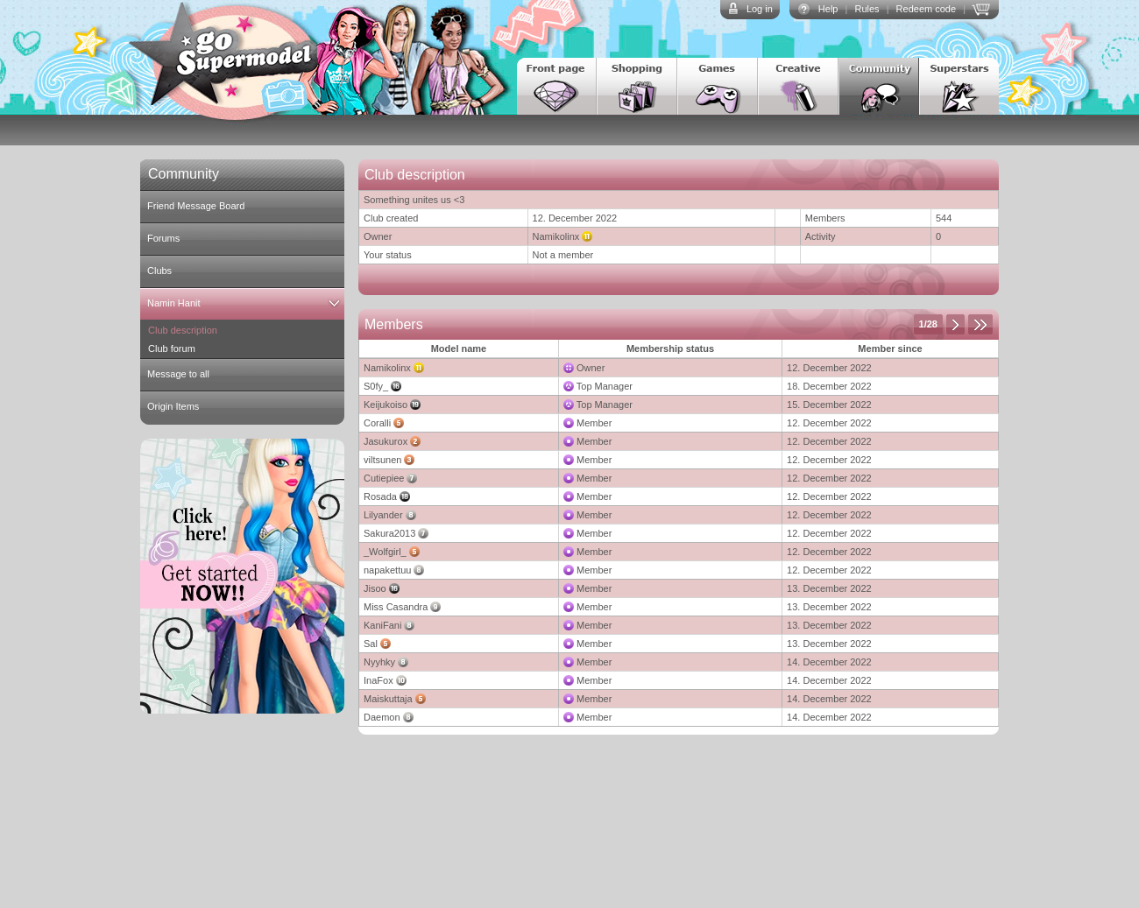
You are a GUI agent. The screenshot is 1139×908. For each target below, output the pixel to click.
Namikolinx (556, 236)
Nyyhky (379, 662)
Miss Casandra (396, 607)
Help (828, 9)
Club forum (171, 348)
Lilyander (383, 515)
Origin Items (173, 406)
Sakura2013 (389, 533)
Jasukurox (385, 441)
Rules (866, 9)
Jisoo (375, 588)
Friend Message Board (195, 206)
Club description (182, 330)
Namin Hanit (174, 303)
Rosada (380, 496)
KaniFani (382, 625)
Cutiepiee (384, 478)
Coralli (377, 423)
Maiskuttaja (388, 698)
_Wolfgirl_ (385, 551)
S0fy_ (376, 386)
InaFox (378, 680)
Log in (759, 9)
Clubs (159, 270)
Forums (163, 238)
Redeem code (926, 9)
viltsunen (382, 459)
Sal (371, 643)
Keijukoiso (385, 404)
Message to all (178, 374)
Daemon (382, 717)
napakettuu (387, 570)
